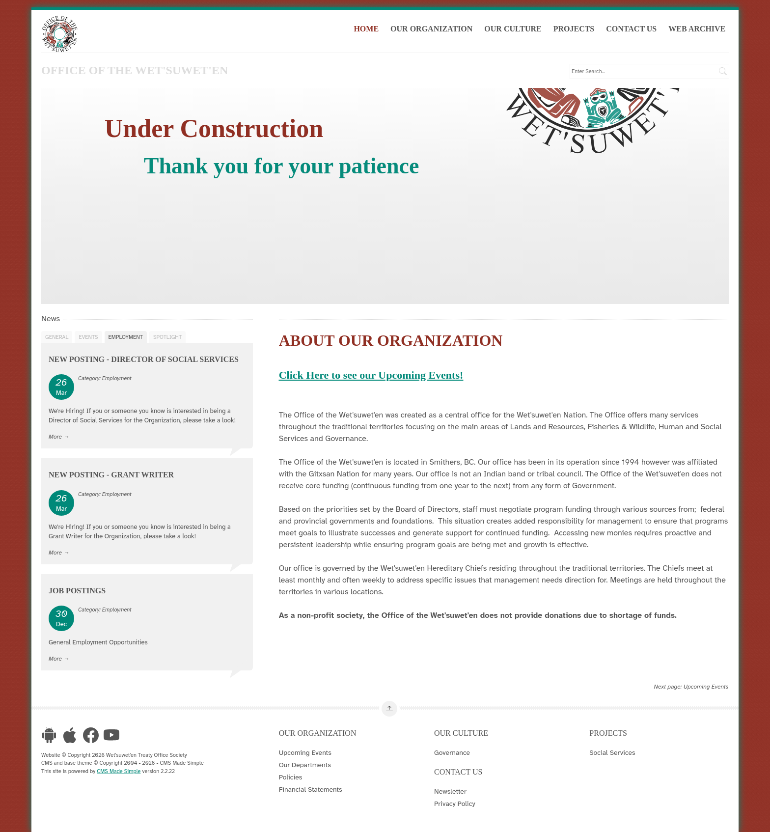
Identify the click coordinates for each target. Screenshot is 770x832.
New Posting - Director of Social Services (144, 359)
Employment (126, 336)
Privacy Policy (454, 803)
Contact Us (631, 29)
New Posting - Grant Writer (111, 475)
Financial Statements (310, 789)
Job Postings (77, 590)
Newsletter (450, 791)
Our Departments (305, 764)
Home (366, 29)
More (55, 437)
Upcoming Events (706, 687)
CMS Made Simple (118, 771)
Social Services (612, 752)
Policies (290, 777)
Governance (452, 752)
